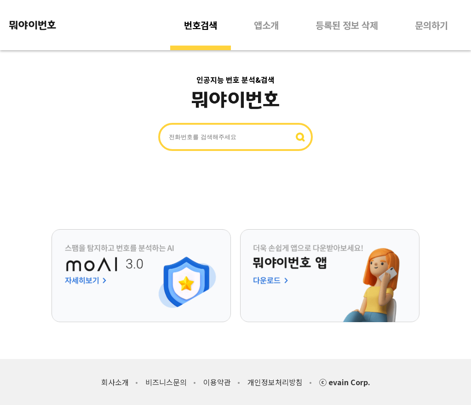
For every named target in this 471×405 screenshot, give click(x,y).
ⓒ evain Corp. (344, 382)
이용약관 (217, 382)
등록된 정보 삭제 (347, 25)
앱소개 (266, 25)
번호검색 (200, 25)
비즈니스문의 (166, 382)
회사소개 (115, 382)
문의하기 (431, 25)
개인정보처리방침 (275, 382)
